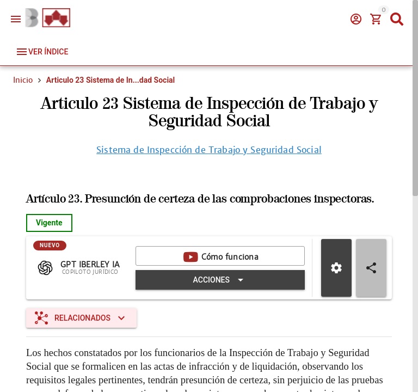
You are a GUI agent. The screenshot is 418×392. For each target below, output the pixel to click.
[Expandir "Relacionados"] (81, 318)
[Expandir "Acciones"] (220, 280)
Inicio (23, 80)
